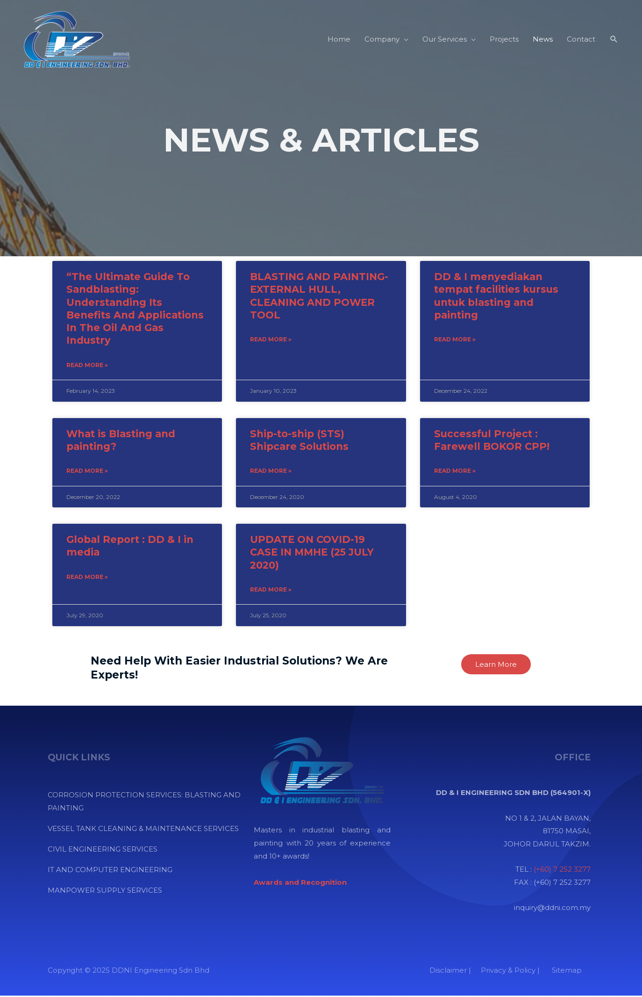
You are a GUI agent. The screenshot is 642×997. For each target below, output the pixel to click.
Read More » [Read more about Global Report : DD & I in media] (87, 578)
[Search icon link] (614, 39)
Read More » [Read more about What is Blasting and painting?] (87, 471)
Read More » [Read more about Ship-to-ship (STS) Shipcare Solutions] (271, 471)
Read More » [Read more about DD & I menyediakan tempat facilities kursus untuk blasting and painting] (455, 339)
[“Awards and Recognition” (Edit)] (300, 883)
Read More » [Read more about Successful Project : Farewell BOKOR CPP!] (455, 471)
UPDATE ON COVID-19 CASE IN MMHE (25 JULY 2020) (312, 553)
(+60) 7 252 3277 (562, 870)
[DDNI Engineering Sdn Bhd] (74, 38)
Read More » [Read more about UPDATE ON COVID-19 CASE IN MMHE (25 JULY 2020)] (271, 590)
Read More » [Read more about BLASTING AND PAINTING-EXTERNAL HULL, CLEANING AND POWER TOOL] (271, 339)
